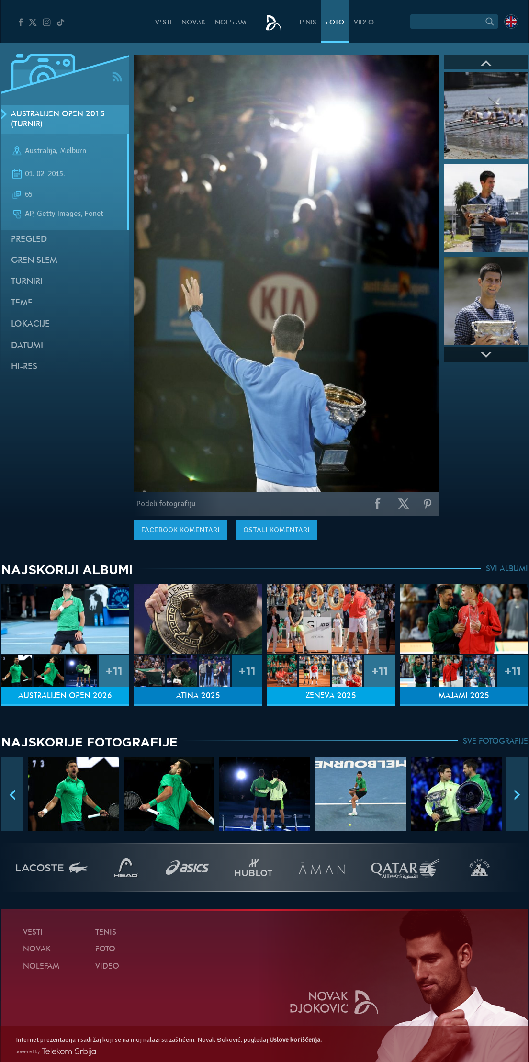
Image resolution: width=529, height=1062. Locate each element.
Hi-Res (24, 367)
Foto (335, 22)
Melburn (73, 151)
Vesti (163, 22)
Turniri (27, 281)
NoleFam (230, 22)
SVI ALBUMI (507, 569)
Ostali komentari (276, 530)
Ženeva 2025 (330, 696)
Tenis (307, 22)
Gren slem (34, 260)
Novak (193, 22)
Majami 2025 (464, 696)
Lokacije (30, 324)
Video (364, 22)
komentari (180, 530)
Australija (40, 151)
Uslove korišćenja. (296, 1040)
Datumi (27, 345)
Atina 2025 (198, 696)
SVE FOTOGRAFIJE (495, 742)
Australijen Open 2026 (65, 696)
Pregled (29, 239)
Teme (22, 303)
